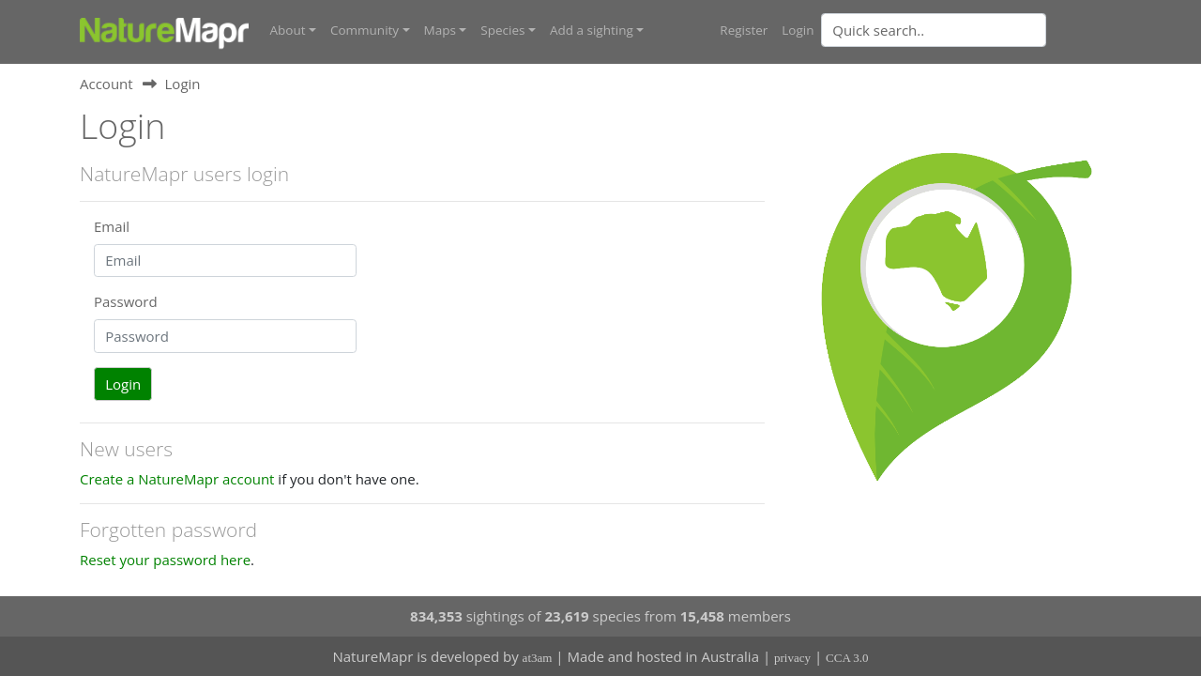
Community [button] (364, 30)
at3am (538, 658)
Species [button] (502, 30)
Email (111, 226)
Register (744, 30)
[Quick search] (933, 30)
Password (126, 301)
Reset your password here (165, 559)
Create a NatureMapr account (177, 478)
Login (797, 30)
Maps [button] (440, 30)
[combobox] (971, 30)
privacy (792, 658)
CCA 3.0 (847, 658)
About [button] (288, 30)
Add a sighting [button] (591, 30)
